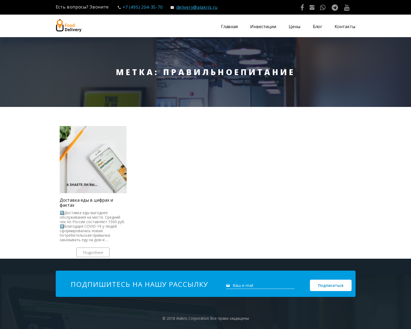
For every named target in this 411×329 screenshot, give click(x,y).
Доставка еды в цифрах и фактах (86, 203)
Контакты (345, 26)
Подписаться (330, 285)
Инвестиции (263, 26)
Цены (294, 26)
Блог (317, 26)
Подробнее (93, 252)
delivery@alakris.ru (194, 7)
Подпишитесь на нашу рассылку (139, 284)
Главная (229, 26)
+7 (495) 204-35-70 (140, 7)
